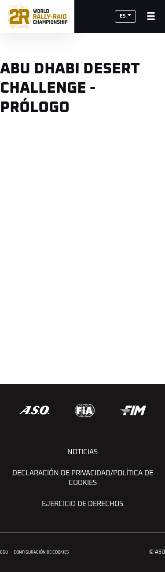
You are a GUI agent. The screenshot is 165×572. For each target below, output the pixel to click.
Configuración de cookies (41, 552)
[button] (125, 16)
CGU (4, 552)
